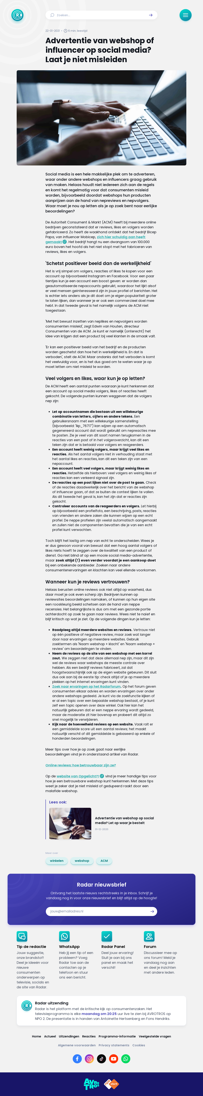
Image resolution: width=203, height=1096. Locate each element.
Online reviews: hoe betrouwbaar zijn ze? (80, 765)
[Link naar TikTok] (101, 1058)
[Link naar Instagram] (89, 1058)
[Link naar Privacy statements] (114, 1045)
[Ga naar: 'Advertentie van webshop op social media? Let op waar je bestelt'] (103, 823)
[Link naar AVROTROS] (91, 1084)
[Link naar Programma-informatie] (117, 1036)
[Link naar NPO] (111, 1084)
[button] (150, 15)
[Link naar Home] (36, 1036)
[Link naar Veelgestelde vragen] (155, 1036)
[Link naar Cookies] (138, 1045)
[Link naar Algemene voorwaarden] (77, 1045)
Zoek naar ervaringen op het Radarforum (86, 686)
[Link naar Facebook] (77, 1058)
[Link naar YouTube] (113, 1058)
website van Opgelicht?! (78, 776)
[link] (56, 861)
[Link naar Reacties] (89, 1036)
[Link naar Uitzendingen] (69, 1036)
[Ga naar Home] (17, 15)
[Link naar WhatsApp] (125, 1058)
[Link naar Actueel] (50, 1036)
